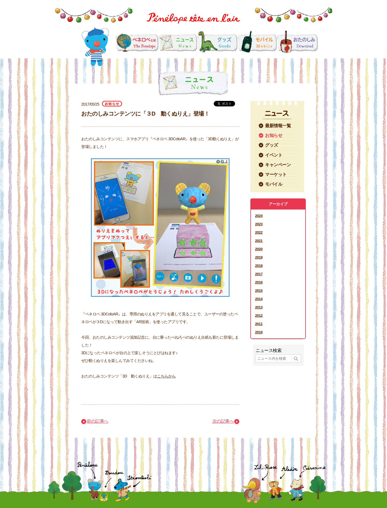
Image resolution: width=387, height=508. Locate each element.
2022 (259, 232)
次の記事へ (223, 421)
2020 (259, 249)
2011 (259, 324)
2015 (259, 291)
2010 (259, 332)
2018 (259, 266)
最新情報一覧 (278, 125)
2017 (259, 274)
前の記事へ (97, 421)
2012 (259, 315)
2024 (259, 216)
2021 (259, 241)
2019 (259, 257)
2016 (259, 282)
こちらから (166, 376)
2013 (259, 307)
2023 (259, 224)
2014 (259, 299)
